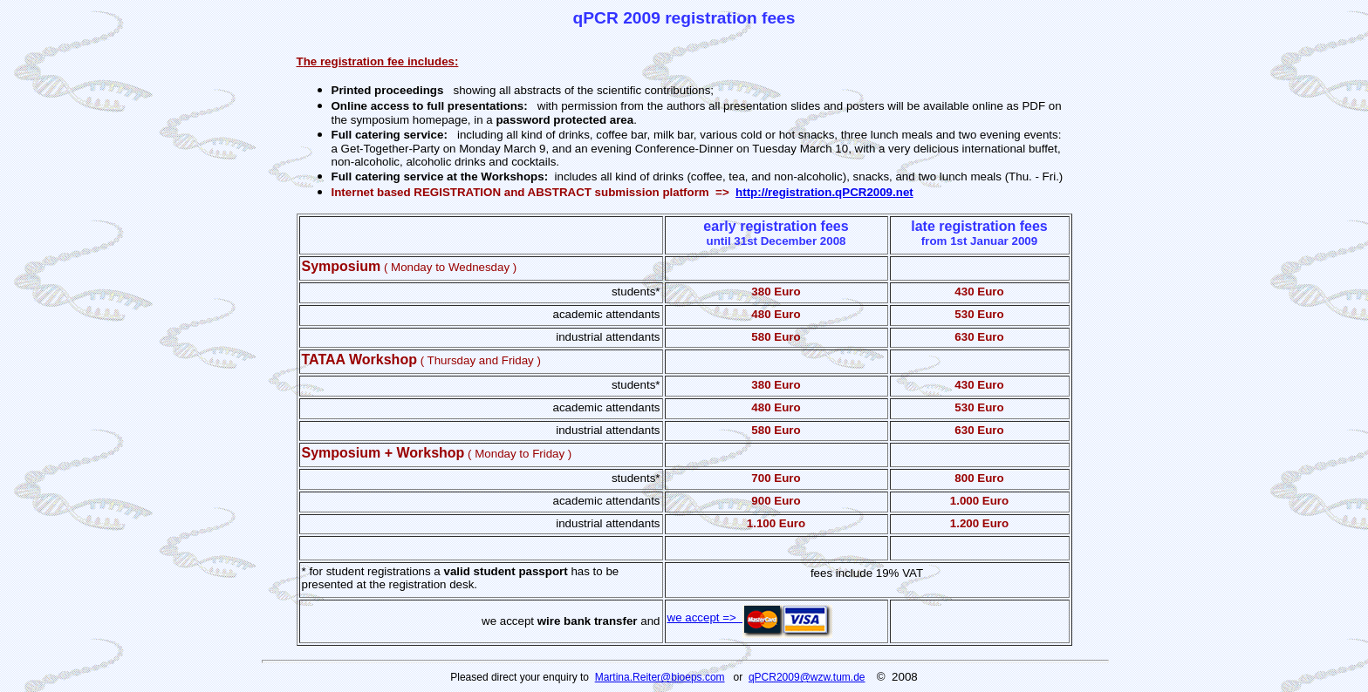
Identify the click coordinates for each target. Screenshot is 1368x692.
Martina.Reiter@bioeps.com (660, 677)
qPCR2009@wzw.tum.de (807, 677)
